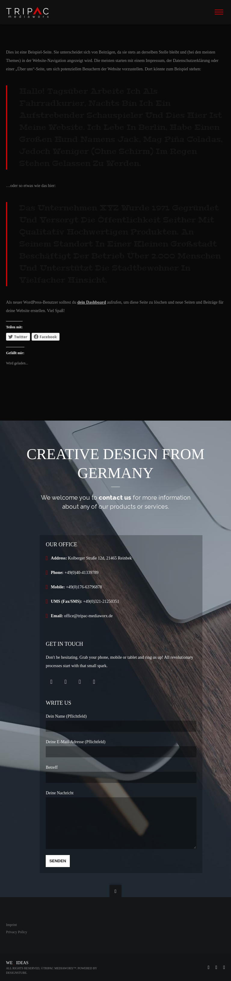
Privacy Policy (16, 932)
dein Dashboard (91, 302)
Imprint (11, 925)
